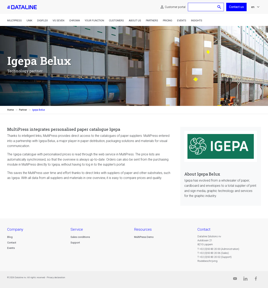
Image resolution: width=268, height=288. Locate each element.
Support (75, 242)
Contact (11, 242)
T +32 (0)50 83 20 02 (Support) (214, 256)
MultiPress (14, 20)
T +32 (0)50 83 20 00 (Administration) (218, 248)
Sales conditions (80, 236)
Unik (29, 20)
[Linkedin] (245, 279)
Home (10, 109)
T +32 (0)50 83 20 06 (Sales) (213, 252)
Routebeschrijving (207, 260)
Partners (152, 20)
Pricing (167, 20)
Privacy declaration (56, 277)
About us (135, 20)
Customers (116, 20)
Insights (196, 20)
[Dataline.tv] (235, 279)
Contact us (236, 7)
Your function (94, 20)
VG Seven (58, 20)
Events (181, 20)
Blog (10, 236)
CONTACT (203, 229)
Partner (23, 109)
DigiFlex (42, 20)
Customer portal (175, 7)
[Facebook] (256, 279)
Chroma (74, 20)
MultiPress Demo (144, 236)
